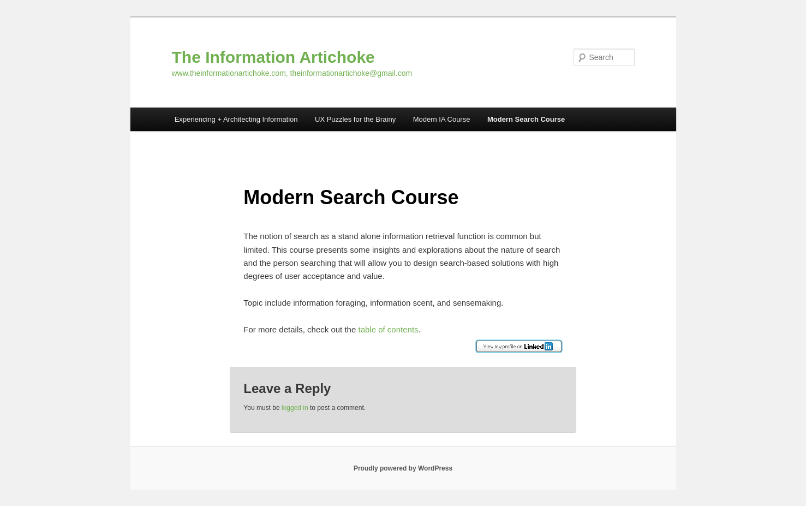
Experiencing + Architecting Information (236, 119)
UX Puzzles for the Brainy (355, 119)
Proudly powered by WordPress (403, 468)
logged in (295, 408)
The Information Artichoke (273, 57)
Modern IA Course (441, 119)
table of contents (388, 329)
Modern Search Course (526, 119)
